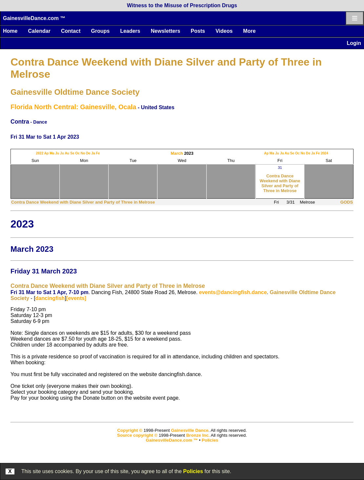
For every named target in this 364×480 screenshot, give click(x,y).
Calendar (39, 31)
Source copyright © (137, 435)
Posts (198, 31)
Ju (57, 153)
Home (10, 31)
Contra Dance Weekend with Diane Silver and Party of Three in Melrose (280, 183)
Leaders (130, 31)
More (249, 31)
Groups (100, 31)
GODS (346, 202)
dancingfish (50, 298)
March (177, 153)
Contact (71, 31)
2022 (39, 153)
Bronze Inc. (198, 435)
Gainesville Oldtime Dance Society (75, 92)
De (88, 153)
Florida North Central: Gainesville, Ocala (73, 106)
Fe (98, 153)
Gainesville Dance (189, 430)
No (83, 153)
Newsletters (165, 31)
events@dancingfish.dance (233, 292)
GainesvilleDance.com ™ (34, 18)
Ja (93, 153)
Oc (77, 153)
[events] (76, 298)
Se (72, 153)
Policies (193, 471)
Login (354, 43)
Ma (52, 153)
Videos (224, 31)
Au (67, 153)
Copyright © (129, 430)
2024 (324, 153)
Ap (46, 153)
